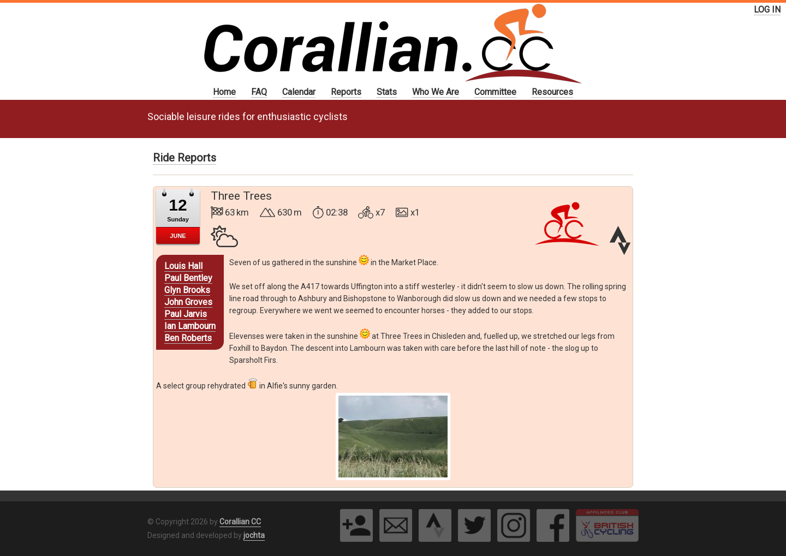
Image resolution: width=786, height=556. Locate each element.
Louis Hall (183, 266)
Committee (495, 92)
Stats (387, 92)
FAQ (259, 92)
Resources (552, 92)
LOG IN (767, 9)
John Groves (188, 302)
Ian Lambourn (190, 326)
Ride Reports (184, 157)
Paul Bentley (188, 278)
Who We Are (435, 92)
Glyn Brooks (187, 290)
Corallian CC (240, 521)
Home (224, 92)
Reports (346, 92)
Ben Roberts (188, 338)
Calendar (298, 92)
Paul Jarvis (185, 314)
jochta (254, 535)
